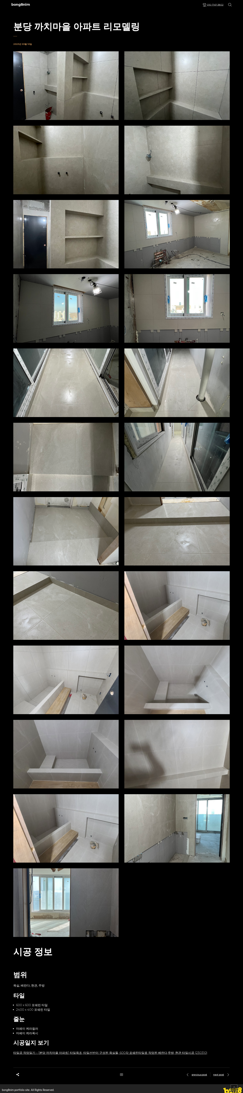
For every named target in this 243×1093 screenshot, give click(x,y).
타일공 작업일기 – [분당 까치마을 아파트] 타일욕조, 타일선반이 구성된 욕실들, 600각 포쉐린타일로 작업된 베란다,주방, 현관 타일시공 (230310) (110, 1053)
